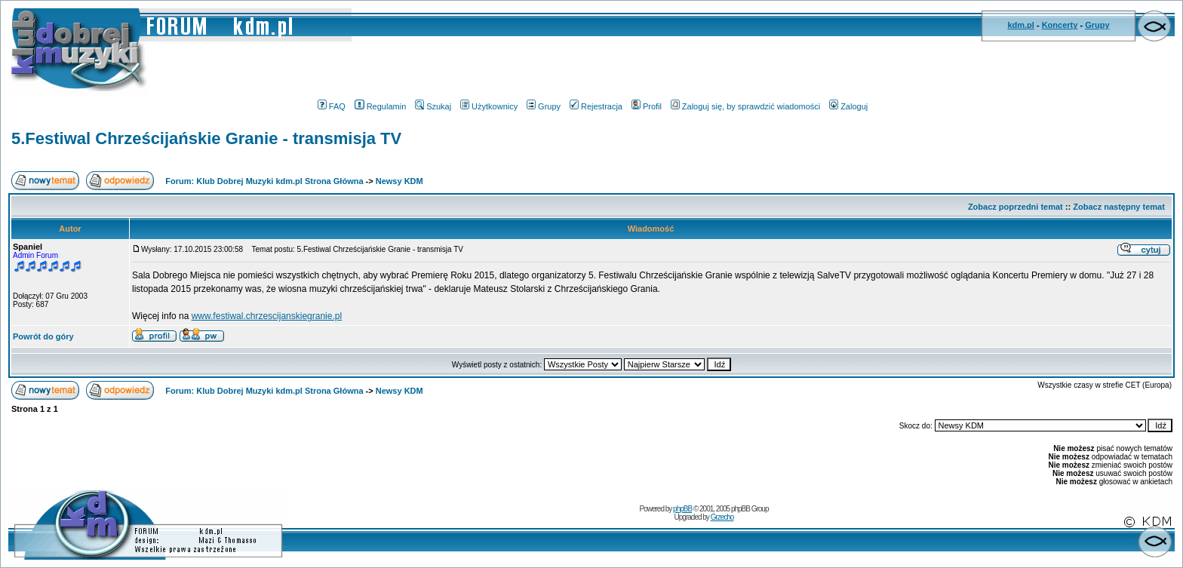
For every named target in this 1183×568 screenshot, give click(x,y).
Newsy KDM (399, 181)
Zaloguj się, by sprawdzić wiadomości (745, 106)
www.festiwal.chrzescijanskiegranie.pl (267, 316)
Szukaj (433, 106)
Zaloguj (848, 106)
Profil (646, 106)
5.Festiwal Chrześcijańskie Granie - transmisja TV (206, 138)
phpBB (682, 509)
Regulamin (381, 106)
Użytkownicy (489, 106)
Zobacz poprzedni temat (1015, 206)
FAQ (332, 106)
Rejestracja (596, 106)
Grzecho (722, 517)
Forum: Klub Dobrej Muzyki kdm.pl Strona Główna (264, 181)
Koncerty (1060, 24)
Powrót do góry (43, 336)
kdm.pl (1020, 24)
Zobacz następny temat (1119, 206)
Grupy (1097, 24)
